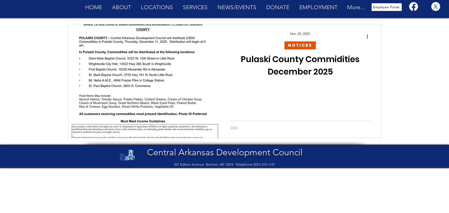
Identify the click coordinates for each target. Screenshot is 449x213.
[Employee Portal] (387, 7)
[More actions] (369, 36)
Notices (300, 45)
